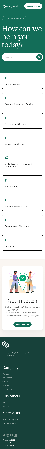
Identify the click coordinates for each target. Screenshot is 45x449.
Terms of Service (9, 443)
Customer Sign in (33, 6)
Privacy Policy (8, 446)
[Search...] (22, 57)
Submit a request (22, 324)
